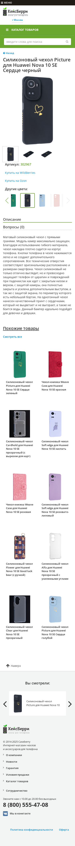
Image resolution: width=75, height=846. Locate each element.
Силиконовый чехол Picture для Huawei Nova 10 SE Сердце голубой (55, 632)
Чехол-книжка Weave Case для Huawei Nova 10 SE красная (55, 385)
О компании (14, 755)
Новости (11, 761)
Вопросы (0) (13, 227)
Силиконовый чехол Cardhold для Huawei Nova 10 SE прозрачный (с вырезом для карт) (19, 448)
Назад (8, 53)
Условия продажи (17, 774)
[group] (13, 200)
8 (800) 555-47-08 (25, 804)
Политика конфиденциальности (31, 829)
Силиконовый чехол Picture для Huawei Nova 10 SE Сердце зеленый (19, 387)
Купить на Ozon (16, 181)
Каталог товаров (22, 30)
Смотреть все (12, 337)
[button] (7, 201)
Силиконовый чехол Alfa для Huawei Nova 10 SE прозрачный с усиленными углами (55, 571)
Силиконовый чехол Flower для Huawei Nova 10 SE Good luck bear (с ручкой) (19, 569)
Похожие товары (21, 328)
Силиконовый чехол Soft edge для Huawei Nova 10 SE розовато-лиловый (55, 510)
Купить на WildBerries (20, 173)
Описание (12, 219)
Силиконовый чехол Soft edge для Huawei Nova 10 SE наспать (55, 444)
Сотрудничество (16, 790)
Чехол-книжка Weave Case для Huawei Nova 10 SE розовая (19, 508)
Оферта (64, 829)
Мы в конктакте (16, 813)
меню (6, 2)
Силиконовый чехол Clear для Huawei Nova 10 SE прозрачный (19, 632)
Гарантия (12, 768)
